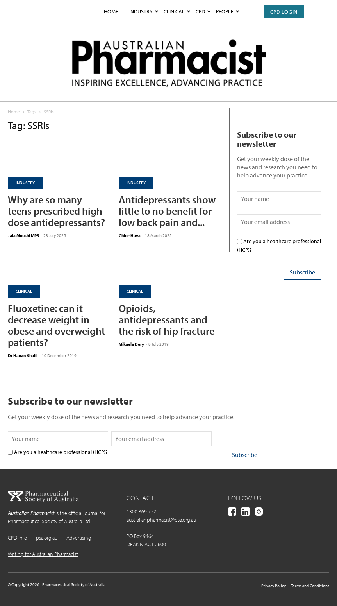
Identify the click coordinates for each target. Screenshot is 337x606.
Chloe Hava (130, 235)
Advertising (78, 537)
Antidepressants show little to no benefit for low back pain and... (167, 211)
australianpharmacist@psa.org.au (161, 519)
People (227, 11)
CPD (203, 11)
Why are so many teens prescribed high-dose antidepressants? (56, 211)
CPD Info (17, 537)
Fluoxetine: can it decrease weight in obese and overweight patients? (56, 325)
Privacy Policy (273, 585)
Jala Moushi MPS (23, 235)
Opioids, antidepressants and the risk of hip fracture (166, 319)
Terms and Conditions (310, 585)
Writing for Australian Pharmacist (43, 554)
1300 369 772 (141, 511)
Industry (143, 11)
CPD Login (284, 11)
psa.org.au (46, 537)
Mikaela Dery (131, 344)
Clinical (177, 11)
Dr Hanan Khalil (22, 355)
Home (111, 11)
